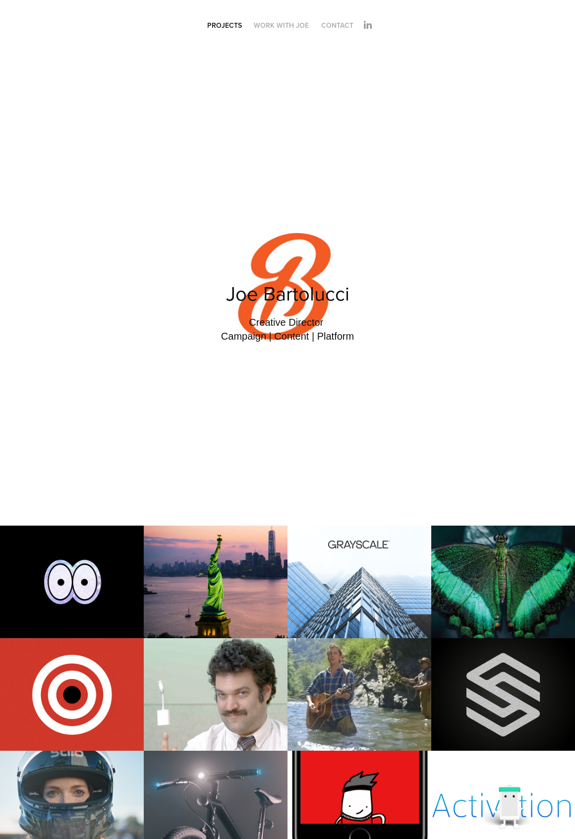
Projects (224, 25)
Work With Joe (281, 25)
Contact (337, 25)
